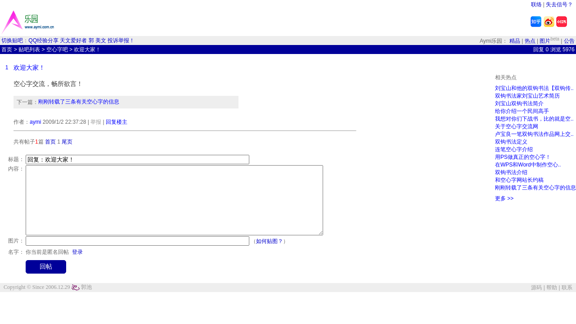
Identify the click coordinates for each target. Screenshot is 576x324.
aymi (35, 122)
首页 (6, 49)
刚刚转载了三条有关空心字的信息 (78, 102)
